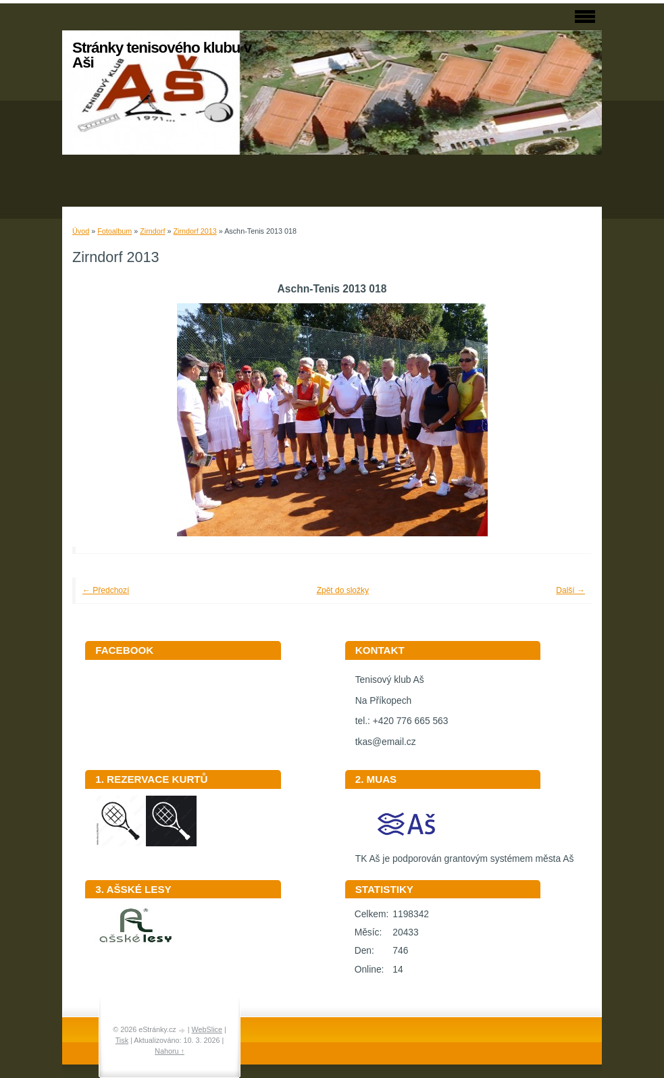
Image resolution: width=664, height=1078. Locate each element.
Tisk (122, 1040)
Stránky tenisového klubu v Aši (161, 55)
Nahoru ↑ (169, 1051)
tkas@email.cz (385, 742)
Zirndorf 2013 (194, 231)
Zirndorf (152, 231)
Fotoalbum (114, 231)
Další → (570, 590)
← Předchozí (105, 590)
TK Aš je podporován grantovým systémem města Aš (464, 854)
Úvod (80, 231)
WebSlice (207, 1029)
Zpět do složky (343, 590)
